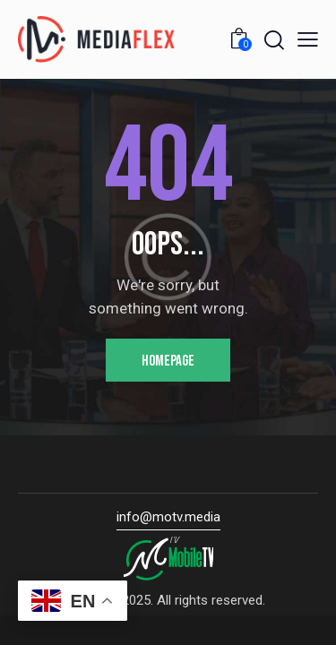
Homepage (168, 361)
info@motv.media (168, 517)
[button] (307, 40)
